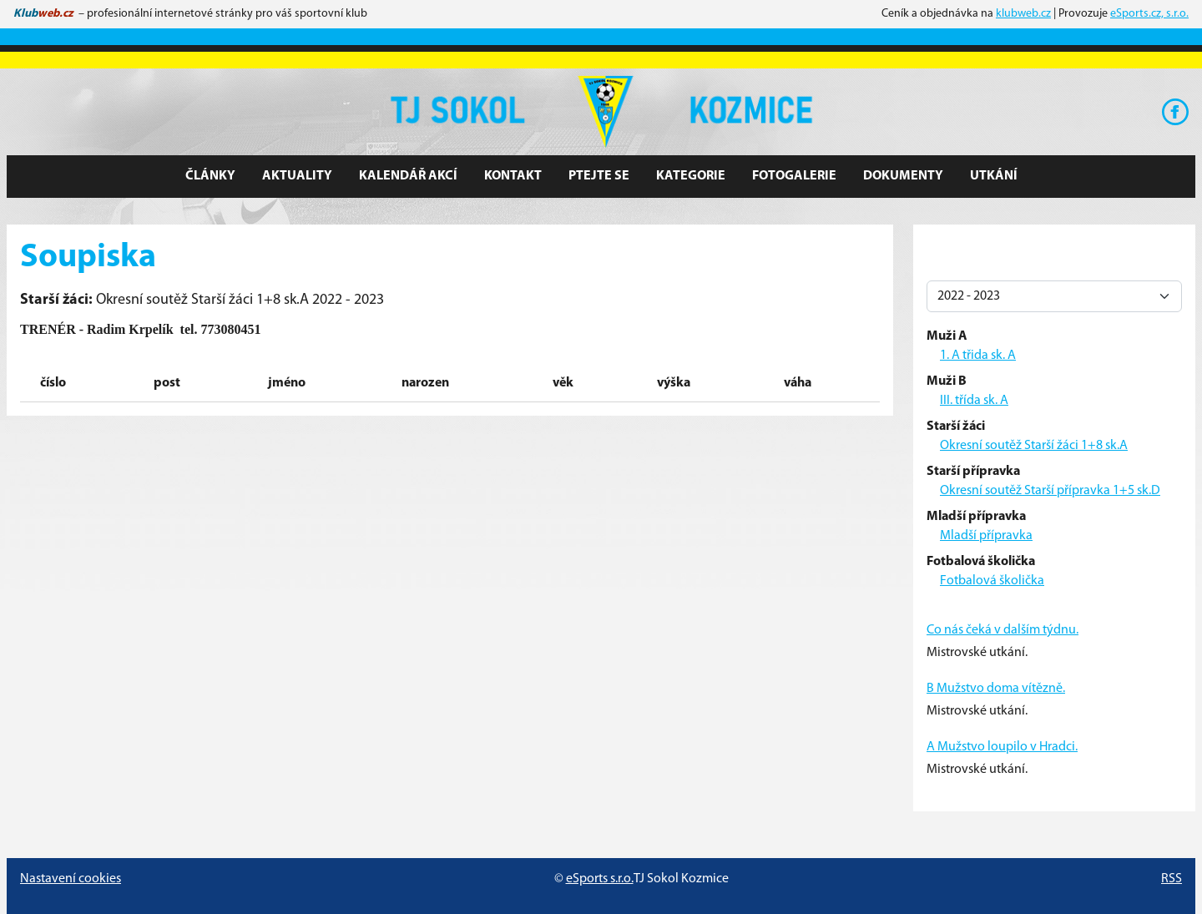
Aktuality (297, 176)
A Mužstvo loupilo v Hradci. (1002, 747)
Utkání (994, 176)
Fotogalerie (794, 176)
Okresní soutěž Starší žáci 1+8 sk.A (1034, 445)
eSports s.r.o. (600, 879)
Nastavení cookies (70, 879)
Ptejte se (598, 176)
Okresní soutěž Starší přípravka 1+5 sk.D (1050, 490)
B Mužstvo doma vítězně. (996, 688)
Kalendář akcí (408, 176)
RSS (1171, 879)
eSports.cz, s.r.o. (1149, 14)
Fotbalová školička (992, 581)
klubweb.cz (1023, 14)
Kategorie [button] (690, 176)
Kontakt (513, 176)
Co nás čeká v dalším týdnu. (1002, 630)
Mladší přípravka (986, 536)
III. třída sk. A (974, 400)
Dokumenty (903, 176)
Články (210, 176)
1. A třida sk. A (978, 355)
